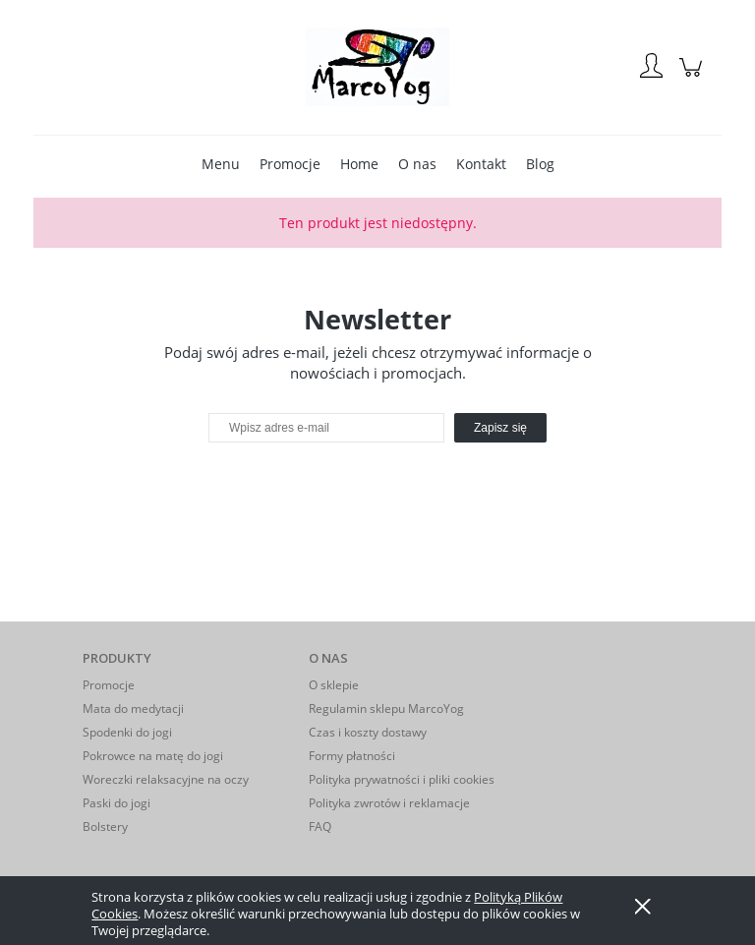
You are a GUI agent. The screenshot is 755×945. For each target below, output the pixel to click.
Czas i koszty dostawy (368, 732)
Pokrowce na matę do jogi (153, 755)
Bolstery (105, 826)
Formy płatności (352, 755)
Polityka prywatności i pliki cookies (401, 779)
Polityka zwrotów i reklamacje (389, 803)
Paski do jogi (116, 803)
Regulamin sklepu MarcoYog (386, 708)
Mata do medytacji (133, 708)
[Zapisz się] (500, 428)
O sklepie (334, 685)
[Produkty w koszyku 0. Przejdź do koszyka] (693, 77)
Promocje (109, 685)
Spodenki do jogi (127, 732)
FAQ (320, 826)
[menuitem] (221, 164)
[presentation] (346, 484)
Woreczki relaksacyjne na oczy (166, 779)
